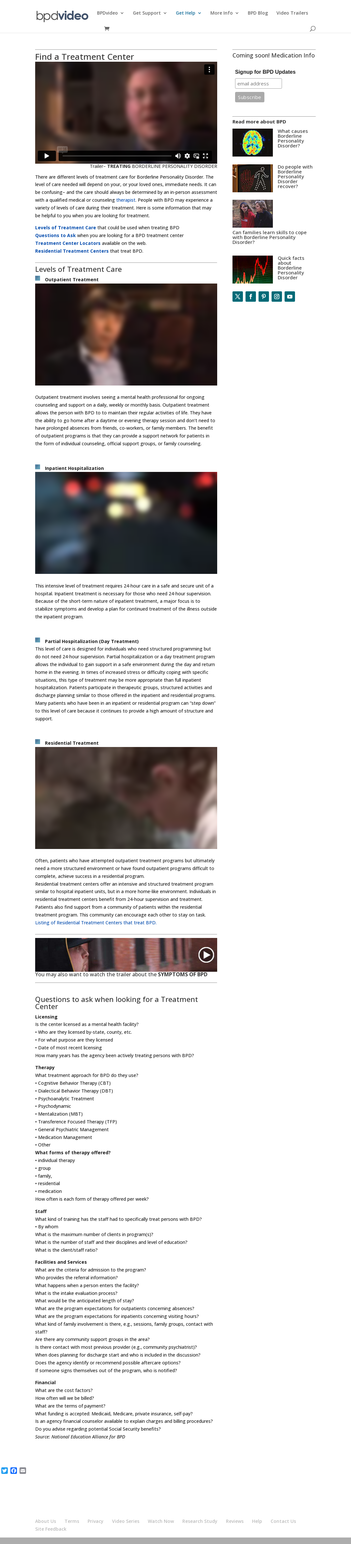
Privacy (96, 1521)
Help (257, 1521)
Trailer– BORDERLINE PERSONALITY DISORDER (153, 166)
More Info (221, 13)
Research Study (200, 1521)
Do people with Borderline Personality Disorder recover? (295, 176)
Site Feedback (50, 1529)
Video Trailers (292, 13)
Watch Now (161, 1521)
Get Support (147, 13)
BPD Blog (258, 13)
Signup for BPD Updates (265, 72)
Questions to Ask (55, 235)
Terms (71, 1521)
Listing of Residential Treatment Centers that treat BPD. (96, 922)
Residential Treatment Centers (72, 251)
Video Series (125, 1521)
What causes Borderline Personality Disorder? (293, 138)
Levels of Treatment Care (65, 227)
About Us (45, 1521)
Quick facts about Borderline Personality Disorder (291, 268)
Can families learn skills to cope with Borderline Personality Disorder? (269, 237)
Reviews (235, 1521)
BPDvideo (107, 13)
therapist (125, 200)
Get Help (185, 13)
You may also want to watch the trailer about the (121, 974)
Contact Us (283, 1521)
